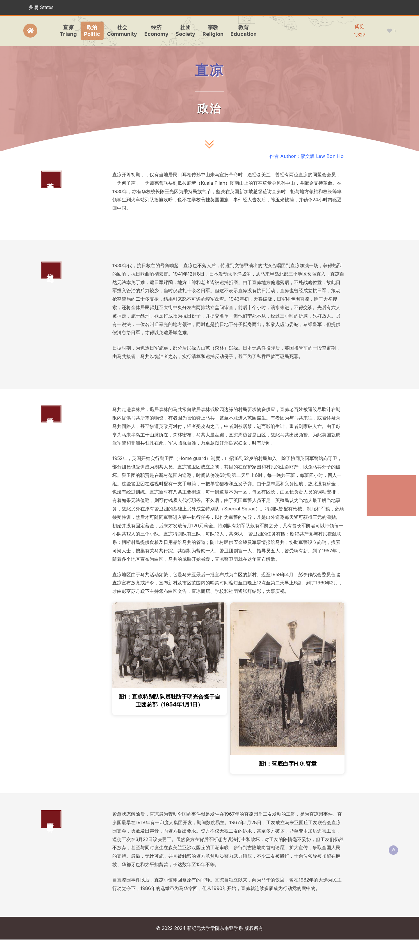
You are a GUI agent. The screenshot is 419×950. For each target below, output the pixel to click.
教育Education (242, 30)
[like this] (389, 31)
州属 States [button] (41, 7)
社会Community (121, 30)
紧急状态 (381, 504)
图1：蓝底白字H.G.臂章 (287, 773)
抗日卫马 (381, 492)
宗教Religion (211, 30)
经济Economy (155, 30)
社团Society (184, 30)
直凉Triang (67, 30)
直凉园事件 (383, 516)
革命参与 (381, 481)
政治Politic (91, 30)
